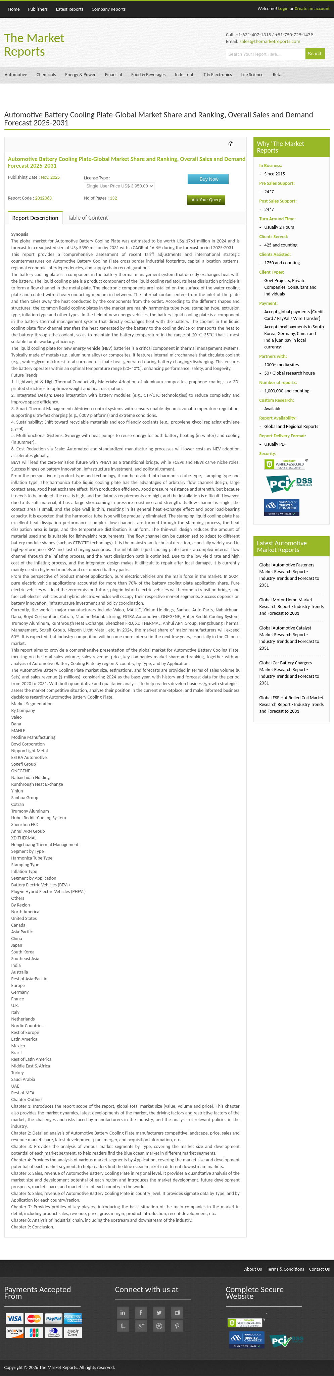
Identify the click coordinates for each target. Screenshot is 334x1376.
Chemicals (46, 74)
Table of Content (88, 217)
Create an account (312, 8)
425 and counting (280, 245)
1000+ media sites (281, 365)
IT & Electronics (217, 74)
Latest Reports (69, 9)
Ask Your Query (206, 200)
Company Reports (109, 9)
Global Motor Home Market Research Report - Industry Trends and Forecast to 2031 (291, 606)
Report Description (35, 218)
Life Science (252, 74)
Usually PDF (275, 444)
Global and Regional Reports (291, 426)
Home (14, 9)
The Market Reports (34, 44)
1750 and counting (282, 263)
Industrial (184, 74)
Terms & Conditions (285, 1269)
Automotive (16, 74)
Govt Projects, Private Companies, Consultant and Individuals (290, 287)
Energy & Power (80, 74)
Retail (278, 74)
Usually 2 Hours (279, 227)
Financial (113, 74)
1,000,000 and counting (286, 391)
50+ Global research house (289, 373)
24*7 (269, 192)
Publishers (38, 9)
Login (283, 8)
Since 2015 (274, 174)
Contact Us (319, 1269)
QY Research (44, 1241)
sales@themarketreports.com (270, 41)
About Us (253, 1269)
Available (272, 408)
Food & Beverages (148, 74)
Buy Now (209, 179)
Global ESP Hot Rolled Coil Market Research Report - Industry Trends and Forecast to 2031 (291, 704)
